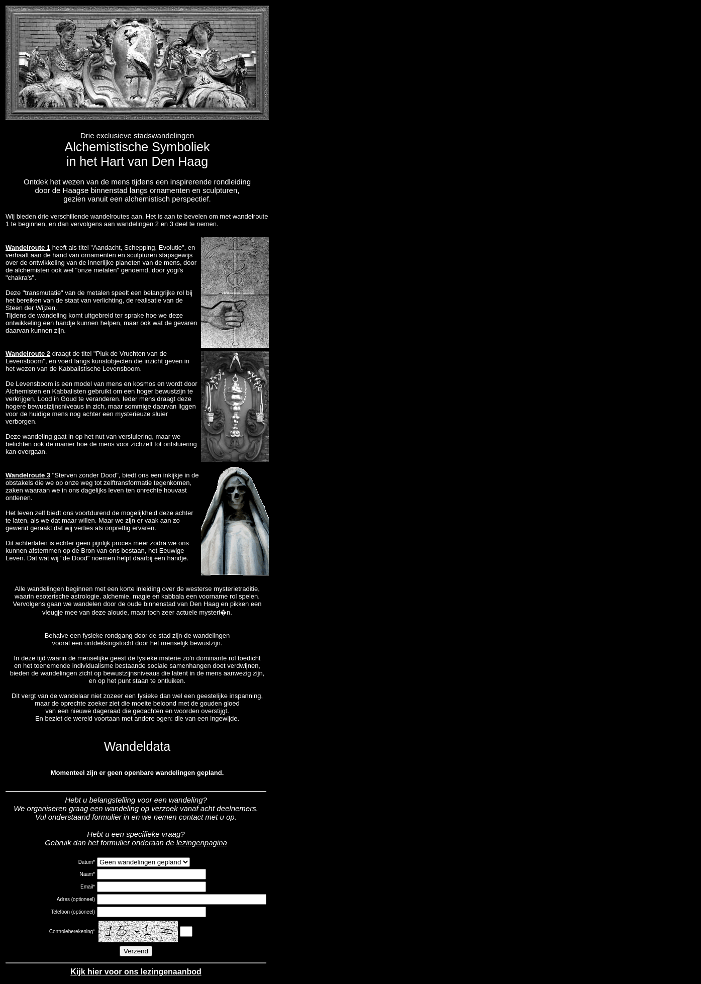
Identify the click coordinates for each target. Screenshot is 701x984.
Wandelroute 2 (28, 353)
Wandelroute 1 (28, 247)
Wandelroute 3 (28, 475)
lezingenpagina (201, 842)
